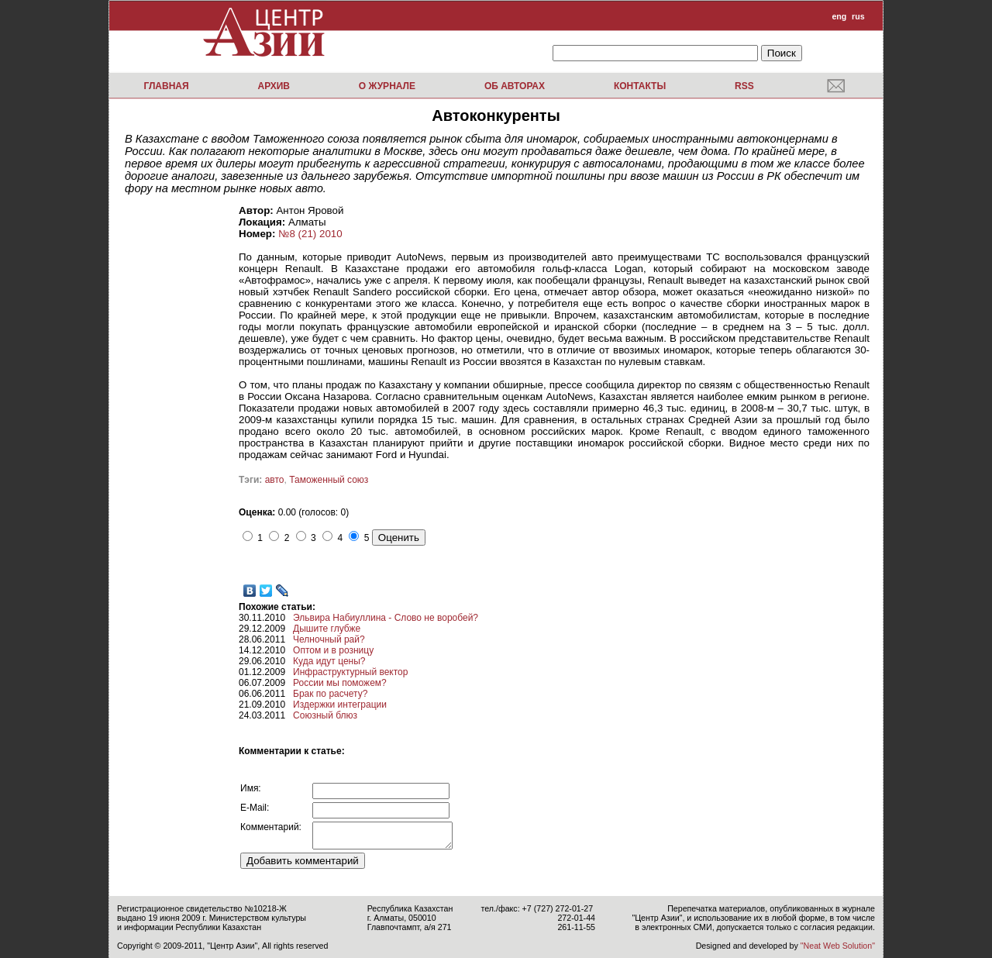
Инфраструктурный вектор (350, 672)
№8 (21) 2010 (310, 233)
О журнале (387, 86)
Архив (273, 86)
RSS (744, 86)
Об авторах (514, 86)
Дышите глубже (326, 628)
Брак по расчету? (330, 693)
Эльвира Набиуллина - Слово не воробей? (385, 617)
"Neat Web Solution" (838, 945)
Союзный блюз (325, 715)
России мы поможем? (340, 682)
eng (839, 16)
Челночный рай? (329, 639)
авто (274, 479)
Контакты (640, 86)
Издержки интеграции (340, 704)
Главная (165, 86)
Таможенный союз (328, 479)
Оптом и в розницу (333, 650)
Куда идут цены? (329, 661)
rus (858, 16)
